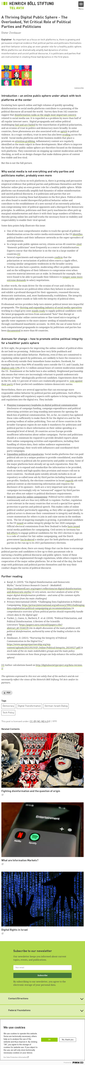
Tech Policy (8, 713)
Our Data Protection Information (15, 1057)
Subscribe (43, 975)
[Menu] (81, 4)
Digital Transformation (29, 706)
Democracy (8, 706)
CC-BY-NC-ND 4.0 (39, 721)
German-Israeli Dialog (56, 706)
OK (49, 1040)
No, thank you (68, 1040)
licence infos (79, 88)
